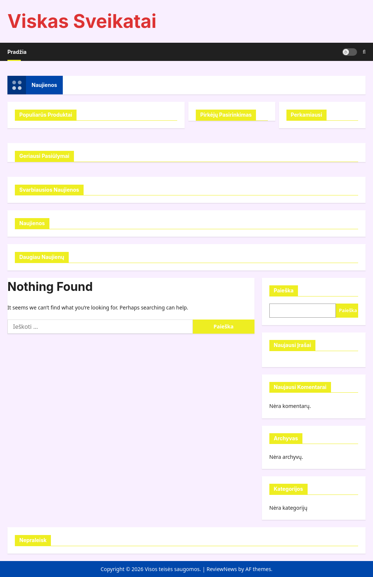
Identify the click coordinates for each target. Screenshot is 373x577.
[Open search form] (364, 52)
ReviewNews (222, 569)
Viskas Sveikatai (81, 21)
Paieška (283, 290)
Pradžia (16, 52)
